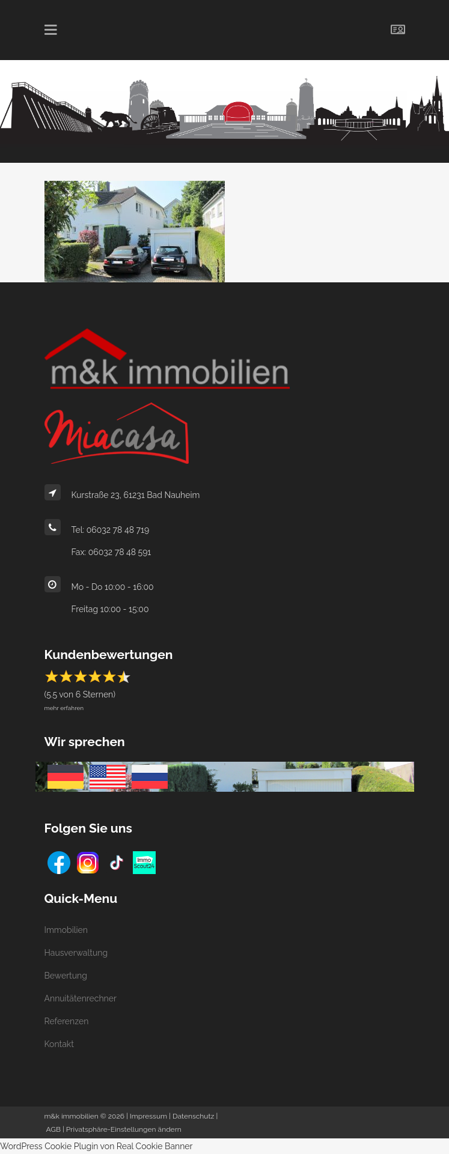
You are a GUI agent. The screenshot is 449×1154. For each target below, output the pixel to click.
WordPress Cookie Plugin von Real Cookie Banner (96, 1146)
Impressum (148, 1116)
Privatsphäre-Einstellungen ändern (124, 1129)
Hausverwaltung (76, 953)
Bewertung (65, 975)
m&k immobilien (71, 1116)
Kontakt (59, 1044)
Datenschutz (193, 1116)
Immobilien (66, 930)
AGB (53, 1129)
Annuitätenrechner (80, 998)
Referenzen (66, 1021)
